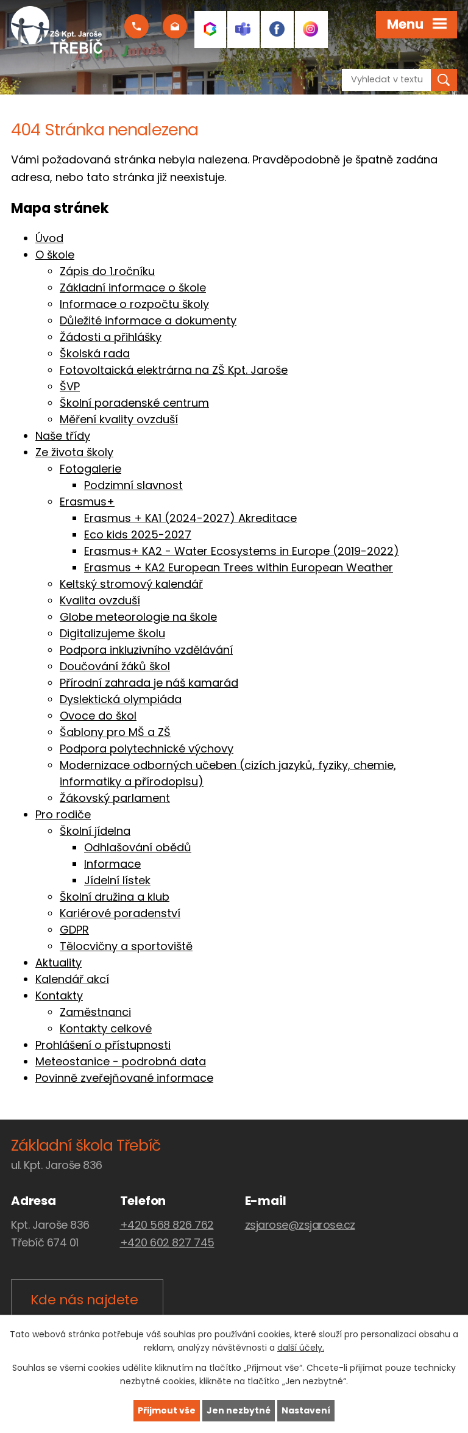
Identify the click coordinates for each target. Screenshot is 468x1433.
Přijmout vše (167, 1410)
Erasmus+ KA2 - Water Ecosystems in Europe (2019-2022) (241, 551)
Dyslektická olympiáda (121, 699)
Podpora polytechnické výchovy (146, 748)
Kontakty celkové (106, 1028)
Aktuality (58, 962)
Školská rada (95, 353)
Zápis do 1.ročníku (107, 271)
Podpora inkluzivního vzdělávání (146, 649)
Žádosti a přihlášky (110, 337)
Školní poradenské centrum (134, 402)
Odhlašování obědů (137, 847)
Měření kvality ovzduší (119, 419)
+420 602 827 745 (167, 1242)
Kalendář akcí (72, 979)
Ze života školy (74, 452)
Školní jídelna (95, 830)
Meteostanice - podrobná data (120, 1061)
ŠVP (70, 386)
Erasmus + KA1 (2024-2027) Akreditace (190, 518)
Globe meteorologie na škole (138, 616)
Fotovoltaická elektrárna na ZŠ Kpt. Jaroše (174, 369)
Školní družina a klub (114, 896)
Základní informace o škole (133, 287)
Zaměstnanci (95, 1012)
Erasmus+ (87, 501)
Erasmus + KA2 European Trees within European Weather (238, 567)
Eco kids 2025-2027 (137, 534)
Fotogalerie (90, 468)
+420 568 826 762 (167, 1224)
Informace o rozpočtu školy (134, 304)
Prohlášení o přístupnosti (103, 1044)
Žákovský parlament (115, 798)
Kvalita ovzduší (100, 600)
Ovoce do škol (98, 715)
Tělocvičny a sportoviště (126, 946)
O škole (54, 254)
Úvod (49, 238)
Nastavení (306, 1410)
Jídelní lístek (117, 880)
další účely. (300, 1348)
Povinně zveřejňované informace (124, 1077)
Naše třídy (62, 435)
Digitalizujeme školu (112, 633)
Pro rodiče (63, 814)
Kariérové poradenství (120, 913)
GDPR (74, 929)
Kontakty (59, 995)
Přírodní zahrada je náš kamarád (149, 682)
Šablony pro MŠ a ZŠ (115, 732)
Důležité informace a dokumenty (148, 320)
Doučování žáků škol (115, 666)
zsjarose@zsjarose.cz (300, 1224)
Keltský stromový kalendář (131, 583)
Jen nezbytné (239, 1410)
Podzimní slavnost (133, 485)
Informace (112, 863)
